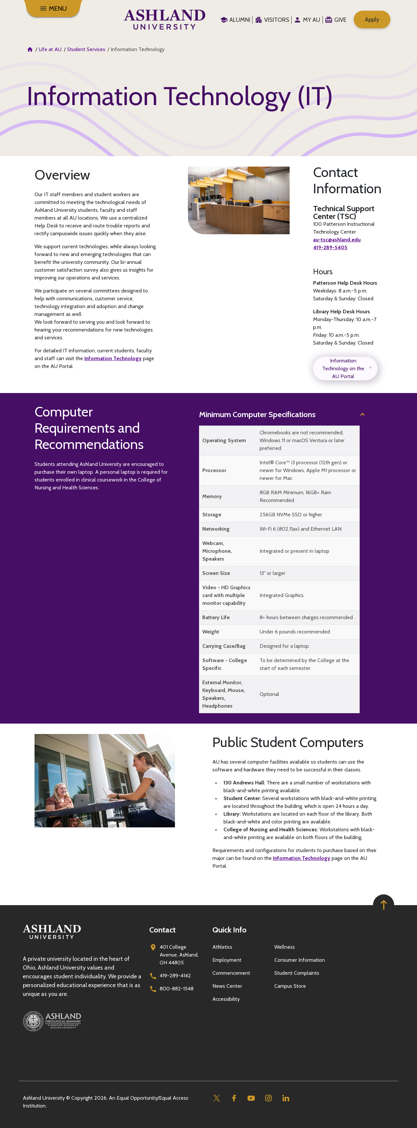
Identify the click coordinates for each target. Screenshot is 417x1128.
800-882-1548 (177, 988)
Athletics (222, 947)
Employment (226, 960)
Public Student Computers (288, 742)
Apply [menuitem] (372, 19)
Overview (62, 175)
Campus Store (290, 986)
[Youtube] (251, 1098)
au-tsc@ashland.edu (337, 240)
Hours (323, 271)
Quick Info (229, 929)
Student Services (86, 49)
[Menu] (53, 8)
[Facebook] (234, 1098)
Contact (162, 929)
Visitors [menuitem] (276, 19)
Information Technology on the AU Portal (347, 368)
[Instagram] (268, 1098)
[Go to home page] (164, 19)
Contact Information (347, 180)
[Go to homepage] (52, 939)
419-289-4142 (175, 975)
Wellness (284, 947)
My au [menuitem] (311, 19)
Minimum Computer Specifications (257, 414)
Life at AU (50, 49)
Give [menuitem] (340, 19)
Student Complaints (296, 973)
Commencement (231, 973)
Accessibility (226, 999)
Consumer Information (299, 960)
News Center (227, 986)
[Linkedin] (285, 1098)
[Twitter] (216, 1098)
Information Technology (113, 358)
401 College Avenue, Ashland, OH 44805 (179, 955)
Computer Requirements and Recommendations (89, 428)
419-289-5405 (330, 247)
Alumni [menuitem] (239, 19)
